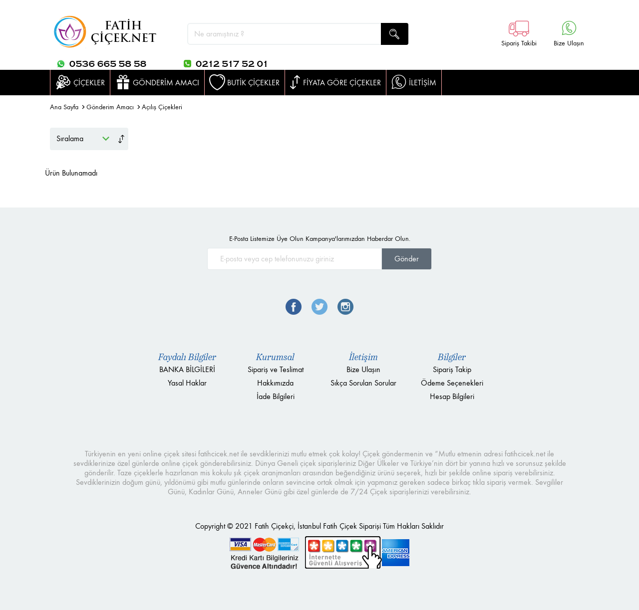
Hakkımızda (275, 383)
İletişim (363, 357)
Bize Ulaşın (363, 369)
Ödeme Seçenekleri (452, 383)
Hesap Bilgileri (452, 396)
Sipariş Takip (452, 369)
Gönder (406, 258)
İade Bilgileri (276, 396)
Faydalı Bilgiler (187, 357)
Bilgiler (452, 357)
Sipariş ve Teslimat (276, 369)
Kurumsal (275, 357)
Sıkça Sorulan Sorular (363, 383)
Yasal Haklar (187, 383)
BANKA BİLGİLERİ (187, 369)
